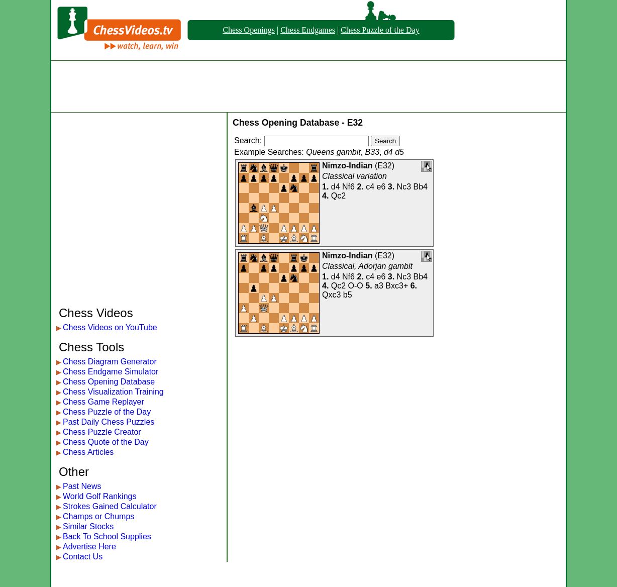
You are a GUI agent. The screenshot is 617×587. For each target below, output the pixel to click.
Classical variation (354, 176)
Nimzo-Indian (347, 165)
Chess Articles (88, 452)
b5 (347, 294)
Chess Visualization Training (113, 391)
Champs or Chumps (98, 516)
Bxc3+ (396, 285)
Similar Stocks (88, 526)
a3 (378, 285)
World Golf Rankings (99, 496)
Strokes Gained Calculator (110, 506)
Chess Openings (249, 30)
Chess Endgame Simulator (110, 371)
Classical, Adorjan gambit (367, 266)
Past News (82, 486)
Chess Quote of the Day (106, 442)
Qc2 (338, 195)
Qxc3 (331, 294)
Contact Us (82, 556)
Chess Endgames (307, 30)
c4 (370, 186)
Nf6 (348, 186)
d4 (335, 186)
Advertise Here (89, 546)
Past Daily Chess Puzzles (108, 422)
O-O (355, 285)
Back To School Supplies (107, 536)
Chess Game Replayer (103, 402)
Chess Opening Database (109, 381)
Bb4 (421, 186)
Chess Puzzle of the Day (380, 30)
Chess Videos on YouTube (110, 327)
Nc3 (404, 186)
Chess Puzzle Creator (102, 432)
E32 (384, 165)
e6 (381, 186)
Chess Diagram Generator (110, 361)
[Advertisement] (308, 86)
